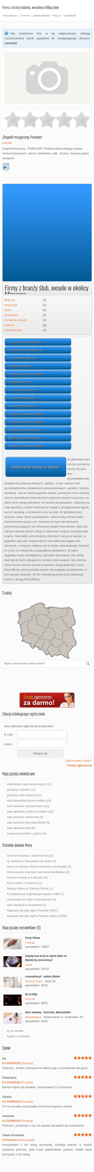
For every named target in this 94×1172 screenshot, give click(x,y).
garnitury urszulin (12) (21, 789)
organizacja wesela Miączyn (26, 414)
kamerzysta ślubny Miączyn (26, 374)
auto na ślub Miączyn (22, 390)
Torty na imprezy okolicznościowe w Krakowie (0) (39, 866)
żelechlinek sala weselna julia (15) (29, 784)
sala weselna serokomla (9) (25, 817)
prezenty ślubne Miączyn (24, 430)
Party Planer (32, 938)
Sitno (7, 310)
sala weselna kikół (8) (21, 828)
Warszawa (26, 1140)
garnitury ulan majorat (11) (24, 795)
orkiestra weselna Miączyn (25, 350)
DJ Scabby (31, 994)
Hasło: (8, 744)
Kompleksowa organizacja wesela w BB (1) (35, 894)
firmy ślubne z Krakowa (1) (24, 883)
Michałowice (33, 1017)
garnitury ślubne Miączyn (24, 438)
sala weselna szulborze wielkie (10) (30, 811)
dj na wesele (15, 1030)
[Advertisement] (44, 233)
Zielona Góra (33, 981)
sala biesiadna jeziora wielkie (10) (29, 800)
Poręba (27, 1063)
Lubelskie (25, 15)
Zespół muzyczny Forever (22, 137)
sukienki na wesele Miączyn (26, 446)
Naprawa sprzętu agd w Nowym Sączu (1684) (37, 916)
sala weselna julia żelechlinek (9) (28, 822)
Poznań (30, 942)
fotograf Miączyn (19, 382)
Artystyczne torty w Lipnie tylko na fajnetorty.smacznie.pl (46, 958)
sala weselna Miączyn (22, 406)
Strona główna (9, 15)
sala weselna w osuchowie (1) (26, 905)
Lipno (28, 964)
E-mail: (8, 734)
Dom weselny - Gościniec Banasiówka (48, 1012)
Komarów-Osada (15, 320)
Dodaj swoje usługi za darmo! (36, 467)
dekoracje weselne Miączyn (26, 422)
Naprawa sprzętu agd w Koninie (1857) (32, 910)
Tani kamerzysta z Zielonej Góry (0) (30, 855)
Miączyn (57, 15)
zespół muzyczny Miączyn (25, 342)
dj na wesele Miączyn (22, 358)
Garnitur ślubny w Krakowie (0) (27, 877)
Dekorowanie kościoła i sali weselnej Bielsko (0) (38, 872)
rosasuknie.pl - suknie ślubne (42, 976)
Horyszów (10, 305)
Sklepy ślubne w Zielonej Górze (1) (30, 888)
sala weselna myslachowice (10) (28, 806)
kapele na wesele (18, 1036)
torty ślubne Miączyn (21, 398)
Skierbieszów (13, 330)
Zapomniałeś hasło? (78, 760)
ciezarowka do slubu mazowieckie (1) (31, 899)
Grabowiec (11, 315)
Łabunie (7, 143)
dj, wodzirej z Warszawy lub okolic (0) (31, 861)
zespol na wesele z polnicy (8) (26, 833)
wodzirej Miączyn (19, 366)
